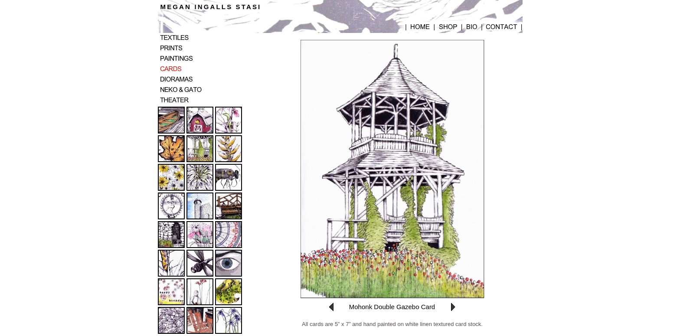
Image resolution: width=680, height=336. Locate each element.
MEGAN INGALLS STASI (211, 6)
